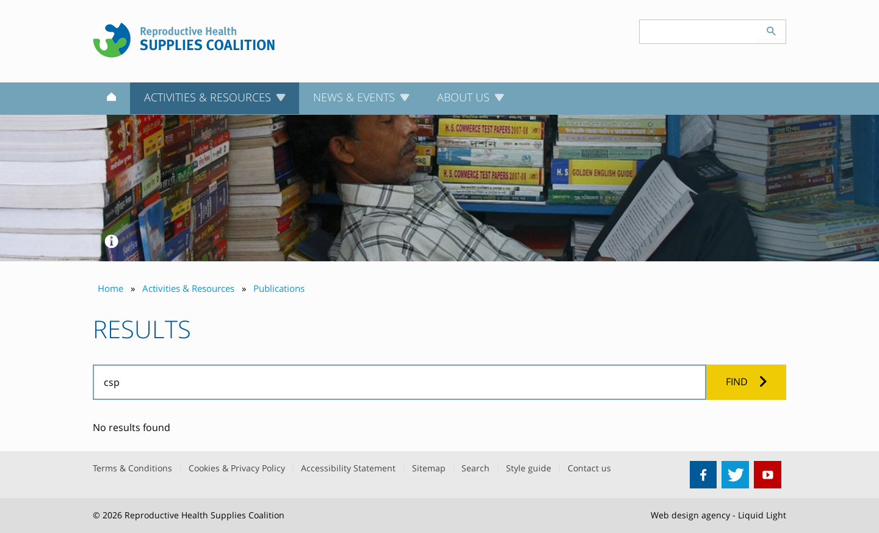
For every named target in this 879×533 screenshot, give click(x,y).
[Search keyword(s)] (698, 31)
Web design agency (690, 515)
